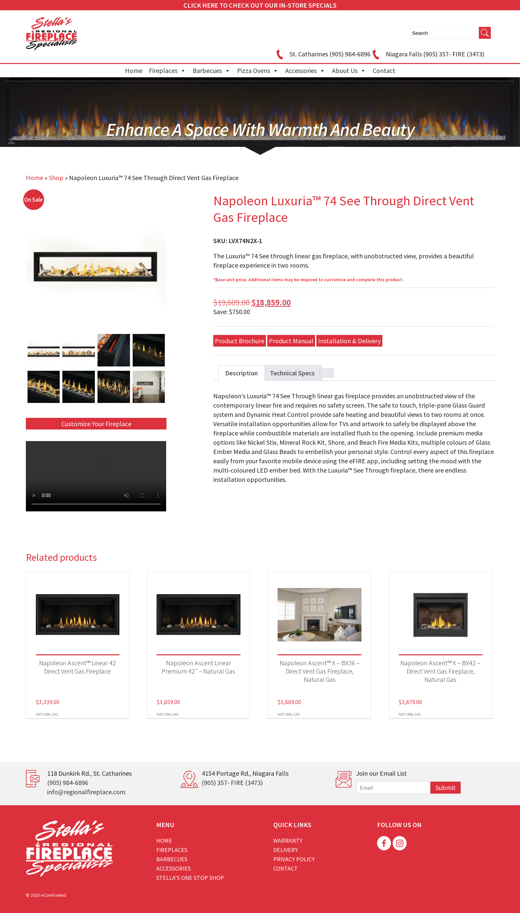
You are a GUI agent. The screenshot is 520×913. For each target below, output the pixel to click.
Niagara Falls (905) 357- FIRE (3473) (427, 54)
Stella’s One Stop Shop (190, 877)
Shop (56, 177)
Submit (445, 787)
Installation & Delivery (349, 341)
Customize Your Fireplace (96, 424)
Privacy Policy (294, 859)
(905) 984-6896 (67, 782)
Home (133, 70)
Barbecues (211, 70)
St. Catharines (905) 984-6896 (322, 54)
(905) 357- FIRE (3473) (232, 782)
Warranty (287, 840)
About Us (349, 70)
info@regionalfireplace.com (86, 792)
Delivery (285, 850)
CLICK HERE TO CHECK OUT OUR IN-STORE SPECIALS (260, 5)
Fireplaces (167, 70)
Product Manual (291, 341)
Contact (384, 70)
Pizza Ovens (258, 70)
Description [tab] (241, 373)
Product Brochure (239, 341)
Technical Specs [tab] (292, 373)
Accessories (305, 70)
